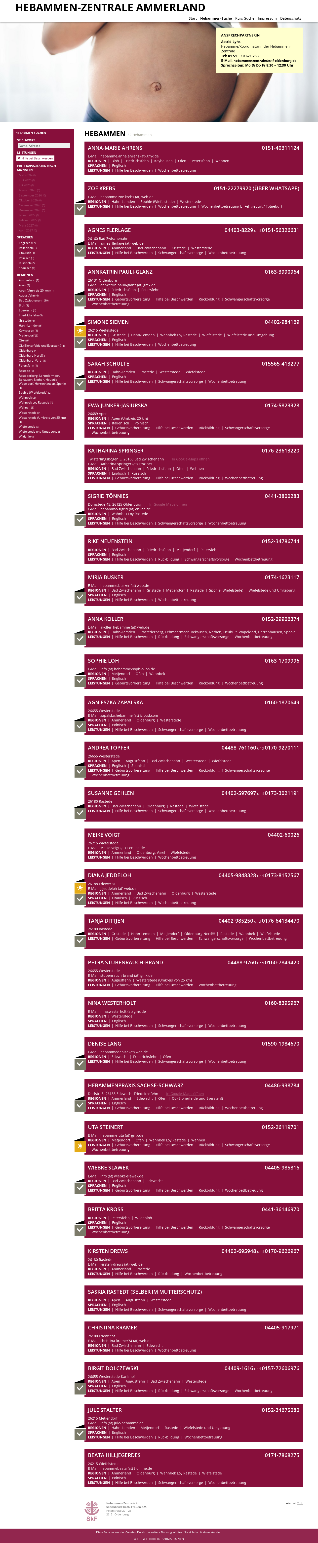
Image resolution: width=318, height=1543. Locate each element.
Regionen (25, 275)
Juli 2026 (26, 185)
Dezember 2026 (32, 210)
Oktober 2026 (30, 200)
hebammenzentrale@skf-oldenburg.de (265, 61)
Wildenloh (27, 436)
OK (136, 1539)
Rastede (26, 371)
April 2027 (28, 230)
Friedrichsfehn (30, 315)
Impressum (267, 18)
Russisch (27, 263)
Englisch (27, 243)
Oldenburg (28, 350)
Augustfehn (29, 295)
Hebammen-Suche (216, 18)
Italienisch (28, 248)
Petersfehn (28, 365)
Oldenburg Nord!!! (33, 355)
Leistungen (26, 152)
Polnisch (26, 258)
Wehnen (26, 407)
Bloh (24, 305)
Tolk (300, 1503)
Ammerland (29, 280)
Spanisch (27, 268)
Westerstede (29, 412)
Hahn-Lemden (30, 325)
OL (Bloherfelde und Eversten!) (42, 345)
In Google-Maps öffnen (191, 459)
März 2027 (28, 225)
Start (193, 18)
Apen (24, 285)
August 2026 (29, 190)
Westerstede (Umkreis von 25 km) (42, 419)
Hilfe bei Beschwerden (37, 158)
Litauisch (27, 253)
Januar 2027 (29, 215)
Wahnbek (27, 397)
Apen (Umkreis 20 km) (36, 290)
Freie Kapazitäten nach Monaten (36, 168)
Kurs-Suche (244, 18)
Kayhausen (28, 330)
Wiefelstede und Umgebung (40, 431)
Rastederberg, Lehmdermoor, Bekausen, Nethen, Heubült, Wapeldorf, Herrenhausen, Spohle (42, 381)
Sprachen (25, 237)
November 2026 (32, 205)
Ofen (24, 340)
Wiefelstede (29, 426)
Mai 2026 (27, 175)
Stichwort (26, 140)
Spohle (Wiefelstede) (35, 392)
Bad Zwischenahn (33, 300)
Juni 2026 (27, 180)
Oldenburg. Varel (32, 360)
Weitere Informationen (163, 1539)
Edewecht (27, 310)
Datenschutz (290, 18)
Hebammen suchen (30, 133)
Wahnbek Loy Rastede (36, 402)
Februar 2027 (30, 220)
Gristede (27, 320)
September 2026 (32, 195)
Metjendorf (28, 335)
